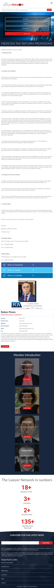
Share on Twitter (12, 270)
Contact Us (4, 574)
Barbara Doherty (27, 364)
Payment (3, 583)
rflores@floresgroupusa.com (26, 328)
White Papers (4, 570)
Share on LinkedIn (12, 275)
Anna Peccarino (27, 393)
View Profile (5, 346)
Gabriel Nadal (27, 422)
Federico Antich (27, 451)
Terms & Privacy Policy (7, 562)
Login (2, 578)
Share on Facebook (13, 265)
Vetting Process (5, 566)
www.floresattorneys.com (25, 323)
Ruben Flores (8, 311)
